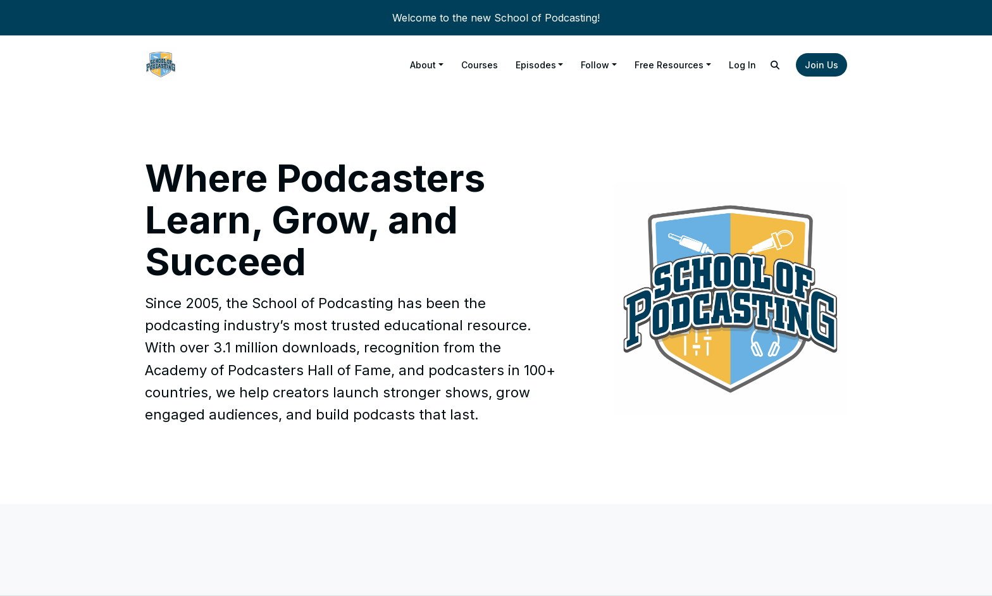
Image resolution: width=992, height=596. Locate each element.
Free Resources (669, 64)
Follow (595, 64)
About (423, 64)
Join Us (821, 64)
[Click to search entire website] (775, 65)
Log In (742, 64)
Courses (479, 64)
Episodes (536, 64)
